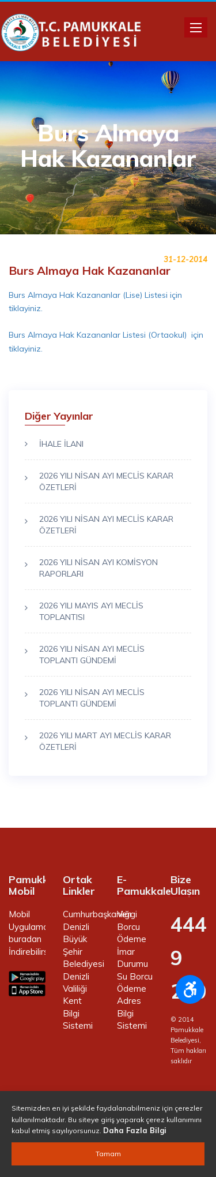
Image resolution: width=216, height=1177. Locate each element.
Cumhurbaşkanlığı (97, 914)
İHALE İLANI (61, 444)
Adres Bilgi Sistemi (132, 1013)
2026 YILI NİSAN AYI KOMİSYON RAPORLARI (98, 568)
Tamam (108, 1153)
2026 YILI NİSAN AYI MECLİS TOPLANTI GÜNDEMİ (92, 655)
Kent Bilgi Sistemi (78, 1013)
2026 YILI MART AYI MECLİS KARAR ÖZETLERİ (105, 741)
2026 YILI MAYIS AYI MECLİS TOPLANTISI (91, 611)
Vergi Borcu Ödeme (131, 926)
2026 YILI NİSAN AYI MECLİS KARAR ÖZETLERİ (106, 481)
